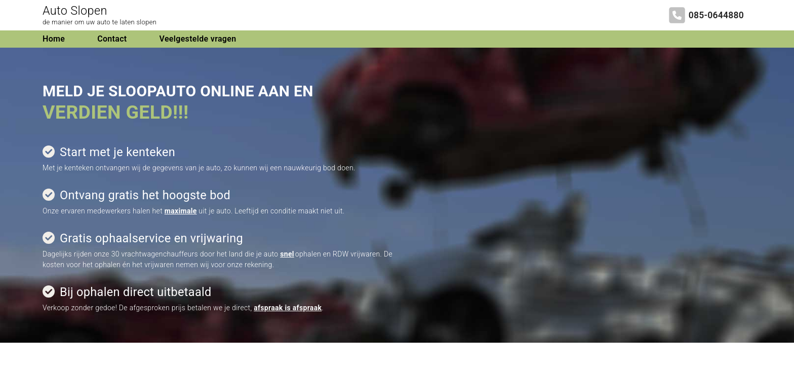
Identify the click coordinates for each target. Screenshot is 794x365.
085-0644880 (716, 15)
